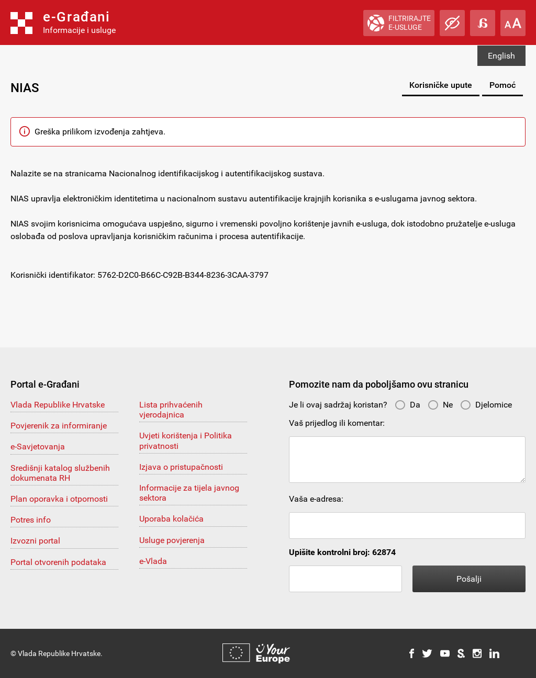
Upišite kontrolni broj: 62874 (342, 552)
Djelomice (486, 405)
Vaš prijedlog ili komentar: (337, 423)
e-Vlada (153, 561)
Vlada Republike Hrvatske (57, 405)
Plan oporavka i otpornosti (59, 499)
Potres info (30, 520)
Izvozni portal (35, 541)
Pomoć (502, 85)
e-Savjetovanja (37, 446)
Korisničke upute (440, 85)
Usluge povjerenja (172, 540)
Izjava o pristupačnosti (181, 467)
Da (407, 405)
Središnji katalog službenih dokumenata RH (60, 473)
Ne (440, 405)
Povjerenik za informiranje (58, 426)
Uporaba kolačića (171, 519)
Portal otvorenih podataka (58, 562)
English (501, 56)
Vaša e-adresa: (316, 499)
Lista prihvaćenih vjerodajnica (171, 410)
